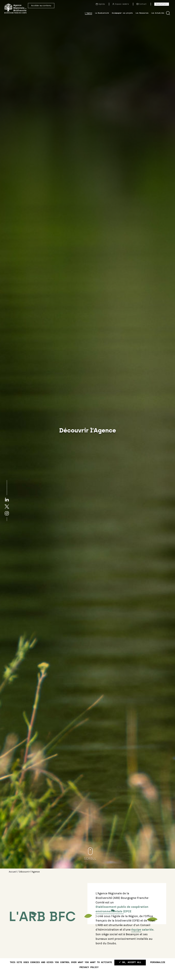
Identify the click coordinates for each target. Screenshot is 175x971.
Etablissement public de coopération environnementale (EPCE (122, 909)
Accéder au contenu (41, 5)
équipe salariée (142, 929)
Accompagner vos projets (122, 13)
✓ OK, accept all (130, 962)
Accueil (13, 871)
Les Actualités (157, 13)
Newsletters (161, 4)
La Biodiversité (102, 13)
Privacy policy (88, 967)
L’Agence (88, 13)
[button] (168, 13)
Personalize (157, 962)
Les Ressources (142, 13)
